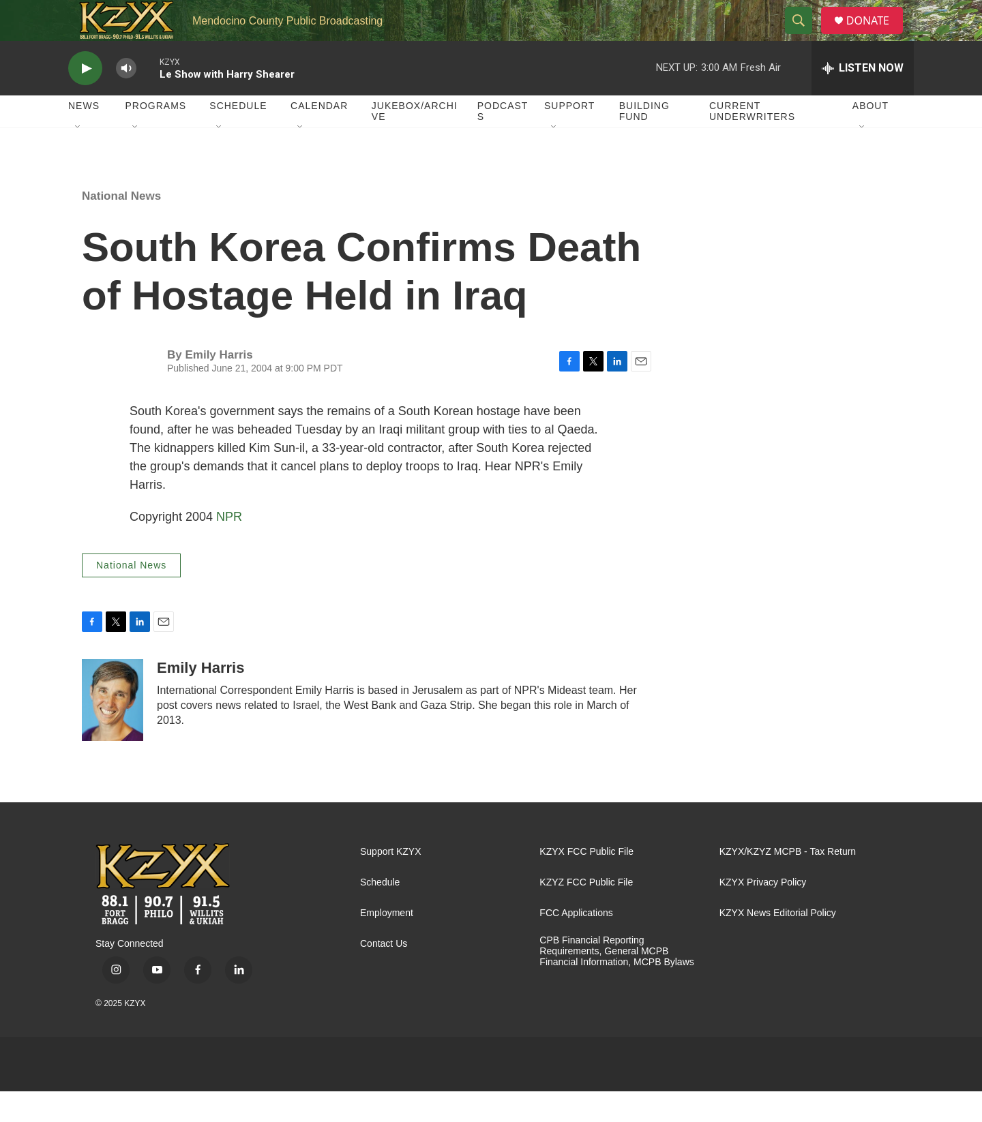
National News (121, 226)
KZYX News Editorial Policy (777, 944)
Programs (156, 136)
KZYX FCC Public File (586, 882)
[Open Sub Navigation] (78, 158)
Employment (386, 944)
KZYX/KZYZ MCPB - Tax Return (787, 882)
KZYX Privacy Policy (763, 913)
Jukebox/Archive (415, 142)
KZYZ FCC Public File (586, 913)
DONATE (876, 36)
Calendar (319, 136)
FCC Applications (575, 944)
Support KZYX (390, 882)
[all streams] (863, 99)
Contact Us (383, 974)
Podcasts (503, 142)
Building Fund (644, 142)
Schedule (238, 136)
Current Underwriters (752, 142)
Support (569, 136)
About (870, 136)
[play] (85, 99)
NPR (229, 547)
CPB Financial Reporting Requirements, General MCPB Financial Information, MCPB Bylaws (616, 982)
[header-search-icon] (804, 36)
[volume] (126, 99)
